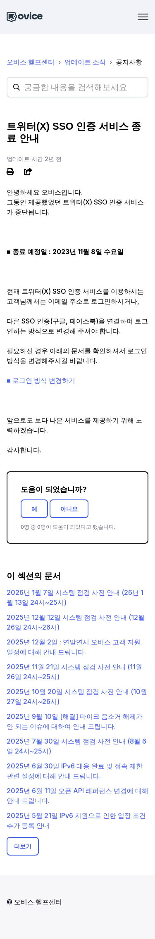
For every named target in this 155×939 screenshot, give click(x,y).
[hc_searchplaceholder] (77, 87)
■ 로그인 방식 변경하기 (41, 380)
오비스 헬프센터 (31, 62)
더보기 (22, 846)
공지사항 (129, 62)
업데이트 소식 (85, 62)
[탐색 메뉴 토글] (143, 17)
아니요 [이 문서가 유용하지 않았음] (69, 508)
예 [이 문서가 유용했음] (34, 508)
